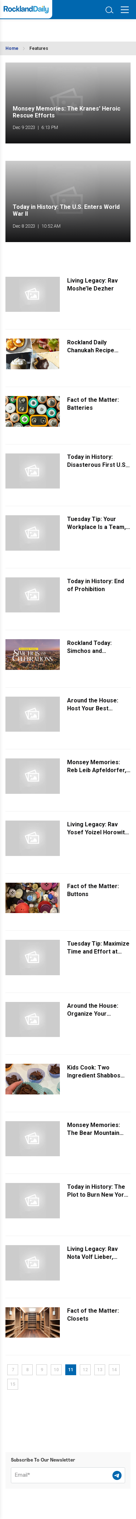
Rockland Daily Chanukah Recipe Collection (90, 350)
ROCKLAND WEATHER (39, 28)
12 (85, 1369)
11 (70, 1369)
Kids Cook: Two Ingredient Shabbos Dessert (93, 1075)
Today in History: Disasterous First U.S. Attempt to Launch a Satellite (97, 469)
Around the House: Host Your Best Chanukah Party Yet (94, 708)
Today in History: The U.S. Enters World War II (66, 211)
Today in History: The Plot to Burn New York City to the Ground (97, 1194)
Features (38, 48)
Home (11, 48)
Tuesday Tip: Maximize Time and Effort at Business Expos (98, 951)
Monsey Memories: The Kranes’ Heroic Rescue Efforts (66, 112)
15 (12, 1384)
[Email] (68, 1475)
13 (99, 1369)
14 (114, 1369)
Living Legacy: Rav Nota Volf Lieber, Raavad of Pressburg (96, 1256)
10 (56, 1369)
